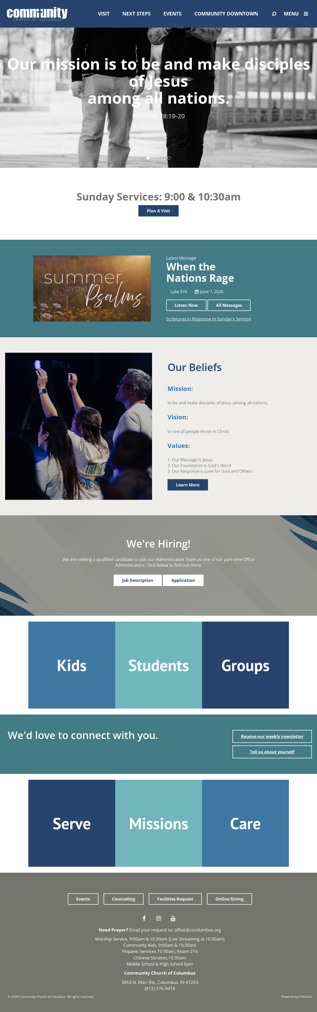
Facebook (145, 918)
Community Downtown (226, 13)
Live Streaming (184, 939)
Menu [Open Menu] (297, 13)
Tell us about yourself (272, 752)
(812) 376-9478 (160, 988)
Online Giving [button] (229, 899)
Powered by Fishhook (297, 996)
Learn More (187, 485)
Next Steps (136, 13)
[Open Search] (274, 14)
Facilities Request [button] (175, 899)
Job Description (137, 580)
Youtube (174, 918)
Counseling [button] (123, 899)
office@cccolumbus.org (197, 930)
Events (172, 13)
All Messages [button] (229, 305)
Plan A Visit (158, 211)
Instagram (159, 918)
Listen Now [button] (186, 305)
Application (183, 580)
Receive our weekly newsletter (272, 736)
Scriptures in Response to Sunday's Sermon (208, 319)
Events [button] (83, 899)
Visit (104, 13)
